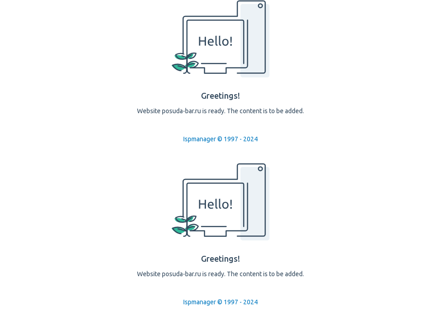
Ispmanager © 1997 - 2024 (220, 139)
